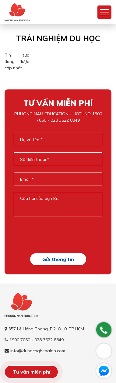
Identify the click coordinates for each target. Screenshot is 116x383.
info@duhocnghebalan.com (37, 350)
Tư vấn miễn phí (31, 372)
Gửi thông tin (58, 259)
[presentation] (60, 235)
